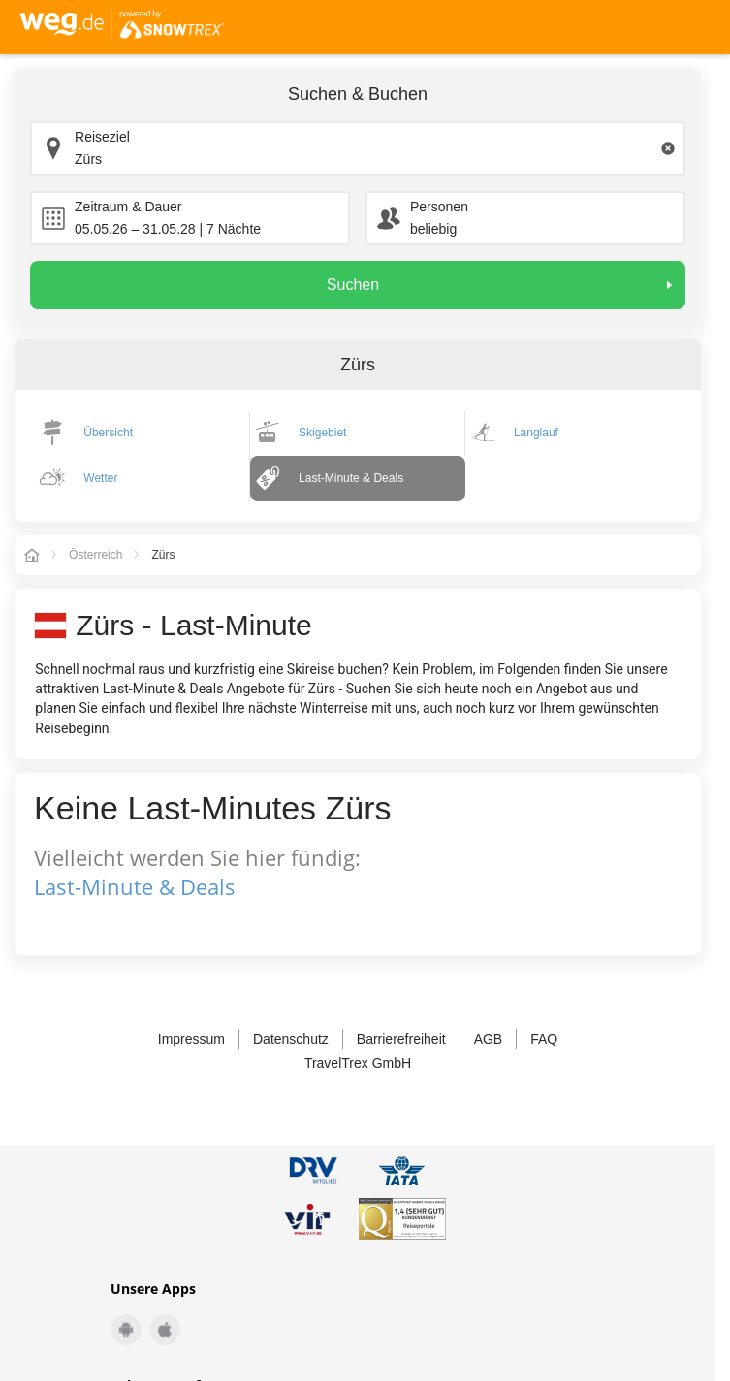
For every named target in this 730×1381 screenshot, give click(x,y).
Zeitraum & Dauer (128, 206)
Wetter (100, 478)
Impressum (191, 1038)
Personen (439, 206)
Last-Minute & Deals (351, 478)
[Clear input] (668, 148)
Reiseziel (102, 137)
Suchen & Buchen (358, 94)
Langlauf (536, 432)
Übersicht (108, 432)
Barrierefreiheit (401, 1038)
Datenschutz (291, 1038)
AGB (488, 1038)
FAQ (543, 1038)
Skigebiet (322, 432)
